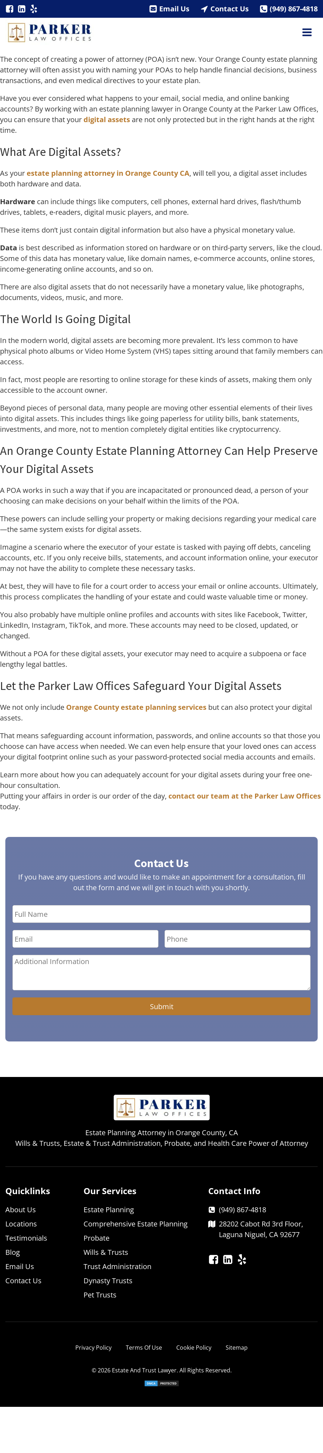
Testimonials (26, 1238)
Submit (161, 1006)
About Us (20, 1209)
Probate (96, 1238)
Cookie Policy (193, 1347)
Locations (21, 1224)
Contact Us (229, 8)
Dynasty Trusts (108, 1280)
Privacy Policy (93, 1347)
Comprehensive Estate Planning (136, 1224)
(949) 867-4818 (294, 8)
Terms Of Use (144, 1347)
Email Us (174, 8)
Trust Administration (117, 1266)
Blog (12, 1252)
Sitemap (237, 1347)
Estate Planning (109, 1209)
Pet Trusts (100, 1295)
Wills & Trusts (106, 1252)
